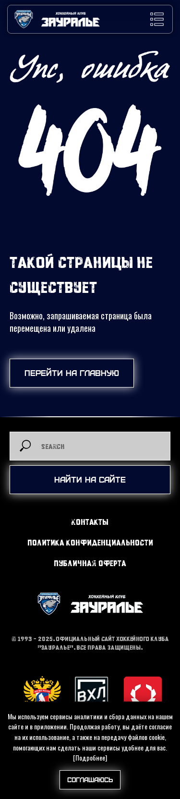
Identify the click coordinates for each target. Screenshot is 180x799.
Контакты (90, 521)
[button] (157, 19)
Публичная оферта (90, 563)
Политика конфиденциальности (90, 542)
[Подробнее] (90, 757)
